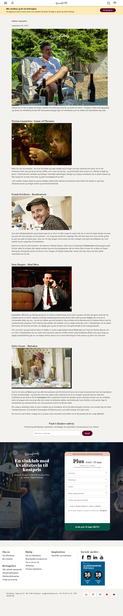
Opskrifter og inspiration (61, 555)
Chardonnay (88, 245)
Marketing (29, 565)
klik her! (100, 414)
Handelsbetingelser (10, 573)
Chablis (90, 317)
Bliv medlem (7, 559)
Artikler (15, 21)
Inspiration (22, 21)
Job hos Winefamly (33, 555)
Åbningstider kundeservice (36, 559)
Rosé (30, 392)
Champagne (42, 397)
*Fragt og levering (9, 579)
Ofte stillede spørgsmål (12, 569)
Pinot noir (78, 330)
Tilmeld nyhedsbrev (33, 569)
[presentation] (85, 516)
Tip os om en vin (32, 562)
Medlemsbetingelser (10, 576)
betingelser (103, 510)
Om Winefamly (8, 555)
